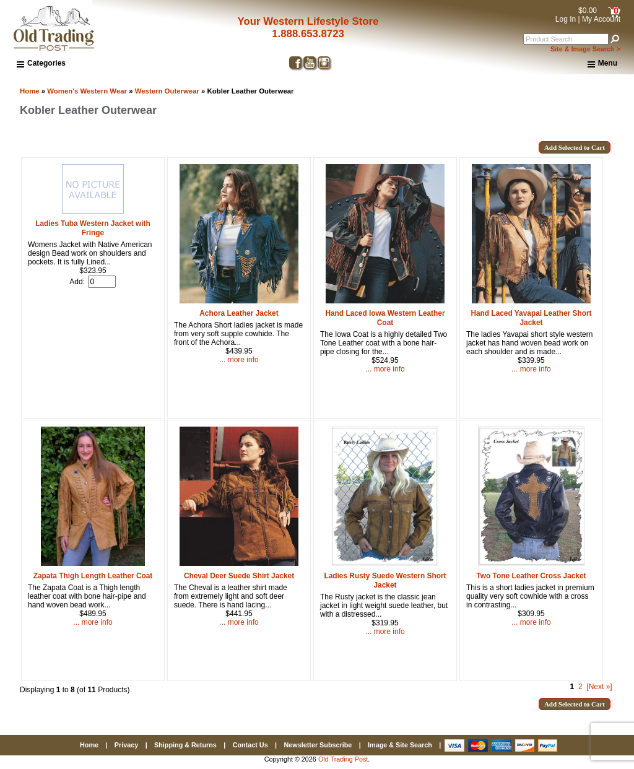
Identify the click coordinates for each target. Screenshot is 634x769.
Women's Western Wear (87, 91)
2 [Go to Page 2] (580, 686)
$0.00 (587, 10)
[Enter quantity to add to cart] (102, 282)
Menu (602, 64)
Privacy (126, 745)
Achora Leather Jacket (238, 313)
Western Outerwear (167, 91)
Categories (41, 63)
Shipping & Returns (185, 745)
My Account (601, 19)
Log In (565, 19)
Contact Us (250, 745)
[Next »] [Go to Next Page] (599, 686)
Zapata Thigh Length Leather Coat (93, 575)
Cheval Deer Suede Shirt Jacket (239, 575)
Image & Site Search (400, 745)
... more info (238, 359)
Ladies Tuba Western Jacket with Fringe (92, 228)
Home (30, 91)
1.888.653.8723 (308, 34)
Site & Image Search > (585, 49)
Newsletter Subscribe (318, 745)
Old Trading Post (343, 759)
